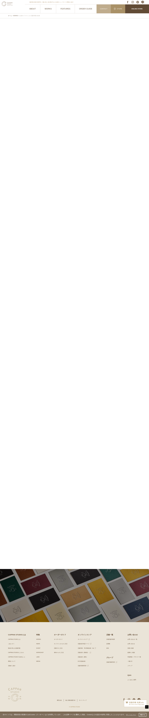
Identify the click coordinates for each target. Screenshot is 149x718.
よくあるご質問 (131, 684)
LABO (38, 661)
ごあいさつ (11, 648)
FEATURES (65, 9)
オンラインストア (82, 644)
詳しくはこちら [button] (8, 715)
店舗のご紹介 (12, 670)
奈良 (107, 652)
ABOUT (32, 9)
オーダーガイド (57, 644)
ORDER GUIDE (85, 9)
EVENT (38, 652)
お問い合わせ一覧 (131, 644)
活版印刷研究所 (81, 670)
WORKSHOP (40, 657)
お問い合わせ (130, 648)
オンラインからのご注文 (60, 648)
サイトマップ (83, 704)
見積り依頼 (129, 652)
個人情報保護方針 (70, 704)
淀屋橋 (108, 648)
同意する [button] (142, 714)
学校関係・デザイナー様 (133, 661)
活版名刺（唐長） (82, 661)
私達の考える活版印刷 (14, 652)
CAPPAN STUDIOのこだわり (16, 657)
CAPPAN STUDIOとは (14, 644)
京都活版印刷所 (110, 644)
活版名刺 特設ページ (83, 648)
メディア (129, 670)
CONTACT (104, 9)
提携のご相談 (130, 657)
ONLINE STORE (137, 9)
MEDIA (38, 666)
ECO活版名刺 (81, 666)
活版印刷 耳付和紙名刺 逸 (85, 652)
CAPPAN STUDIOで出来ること (17, 661)
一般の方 (129, 666)
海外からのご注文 (58, 657)
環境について (12, 666)
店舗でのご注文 (57, 652)
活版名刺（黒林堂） (83, 657)
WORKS (48, 9)
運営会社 (58, 704)
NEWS (38, 648)
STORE (118, 9)
